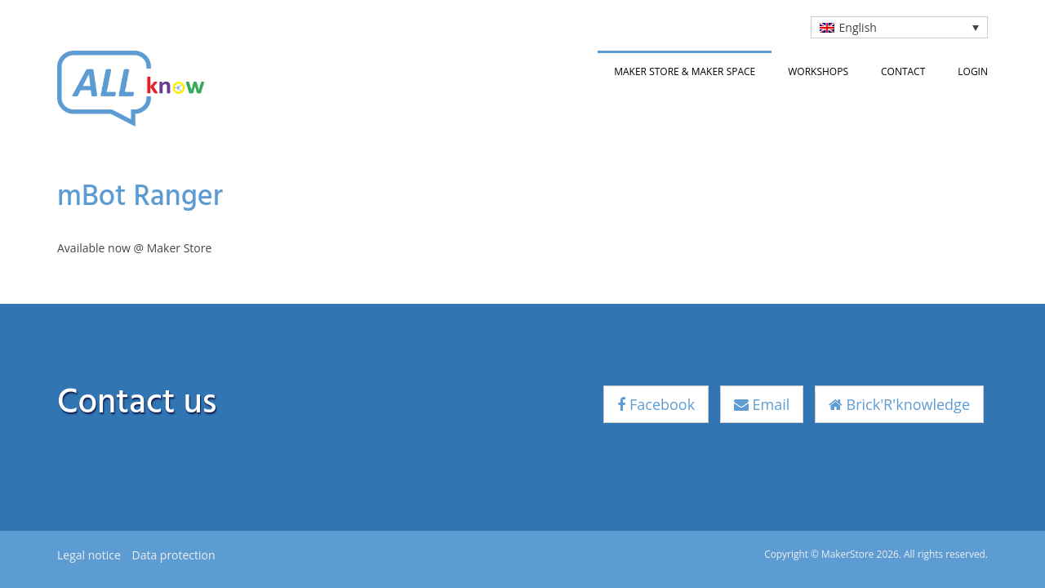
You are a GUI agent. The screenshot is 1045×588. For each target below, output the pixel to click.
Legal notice (89, 555)
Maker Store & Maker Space (684, 71)
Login (973, 71)
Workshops (818, 71)
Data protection (173, 555)
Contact (903, 71)
